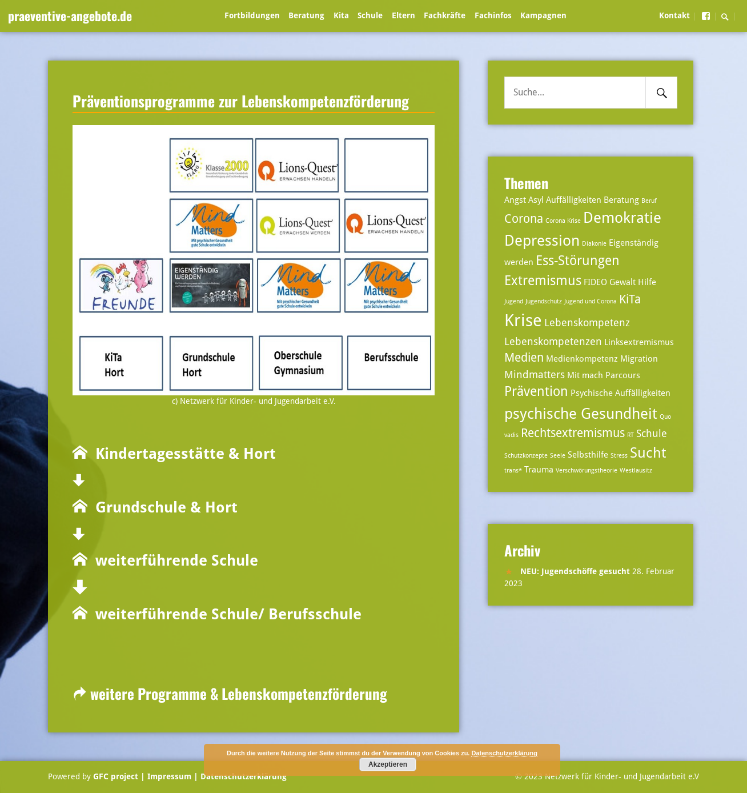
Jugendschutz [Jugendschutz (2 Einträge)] (543, 301)
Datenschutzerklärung (242, 776)
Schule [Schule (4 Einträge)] (651, 433)
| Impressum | (169, 776)
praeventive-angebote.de (70, 15)
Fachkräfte (444, 15)
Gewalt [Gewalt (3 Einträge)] (622, 282)
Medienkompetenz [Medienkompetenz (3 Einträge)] (582, 359)
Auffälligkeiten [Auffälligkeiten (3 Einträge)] (573, 200)
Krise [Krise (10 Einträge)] (523, 320)
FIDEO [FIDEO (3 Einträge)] (595, 282)
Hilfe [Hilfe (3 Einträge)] (647, 282)
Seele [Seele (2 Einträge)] (557, 455)
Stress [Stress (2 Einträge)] (619, 455)
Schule (370, 15)
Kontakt (674, 15)
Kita (341, 15)
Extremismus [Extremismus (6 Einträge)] (542, 281)
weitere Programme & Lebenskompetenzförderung (230, 693)
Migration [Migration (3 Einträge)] (639, 359)
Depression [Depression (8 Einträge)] (542, 240)
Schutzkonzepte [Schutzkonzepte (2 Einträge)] (526, 455)
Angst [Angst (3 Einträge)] (515, 200)
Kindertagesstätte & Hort (181, 453)
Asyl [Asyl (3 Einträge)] (536, 200)
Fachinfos (493, 15)
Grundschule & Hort (162, 507)
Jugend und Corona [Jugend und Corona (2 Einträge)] (590, 301)
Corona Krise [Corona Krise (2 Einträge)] (563, 221)
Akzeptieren (387, 764)
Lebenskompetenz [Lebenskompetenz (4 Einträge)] (587, 323)
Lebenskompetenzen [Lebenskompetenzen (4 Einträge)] (553, 341)
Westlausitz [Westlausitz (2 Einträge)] (636, 470)
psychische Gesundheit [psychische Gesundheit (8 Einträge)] (580, 413)
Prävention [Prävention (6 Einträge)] (536, 391)
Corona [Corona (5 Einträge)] (523, 219)
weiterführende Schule (172, 560)
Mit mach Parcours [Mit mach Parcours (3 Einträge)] (603, 375)
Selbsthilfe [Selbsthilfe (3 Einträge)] (588, 455)
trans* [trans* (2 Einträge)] (513, 470)
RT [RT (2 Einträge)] (630, 435)
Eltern (403, 15)
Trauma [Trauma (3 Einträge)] (538, 469)
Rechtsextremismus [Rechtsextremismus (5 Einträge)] (573, 433)
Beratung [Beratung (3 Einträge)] (621, 200)
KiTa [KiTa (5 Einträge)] (630, 299)
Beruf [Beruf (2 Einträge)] (649, 201)
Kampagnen (543, 15)
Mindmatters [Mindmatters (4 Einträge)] (534, 375)
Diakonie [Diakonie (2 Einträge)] (594, 243)
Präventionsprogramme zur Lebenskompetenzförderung (241, 100)
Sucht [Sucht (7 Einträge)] (648, 452)
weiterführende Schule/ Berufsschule (224, 614)
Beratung (306, 15)
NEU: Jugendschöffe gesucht (575, 571)
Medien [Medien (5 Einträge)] (524, 358)
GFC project (115, 776)
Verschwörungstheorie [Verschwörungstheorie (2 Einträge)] (586, 470)
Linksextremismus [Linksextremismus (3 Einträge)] (639, 342)
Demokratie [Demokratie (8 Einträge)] (622, 217)
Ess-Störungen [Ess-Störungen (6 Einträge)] (578, 261)
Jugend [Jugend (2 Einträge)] (513, 301)
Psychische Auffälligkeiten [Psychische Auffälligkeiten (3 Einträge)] (620, 393)
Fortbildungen (252, 15)
